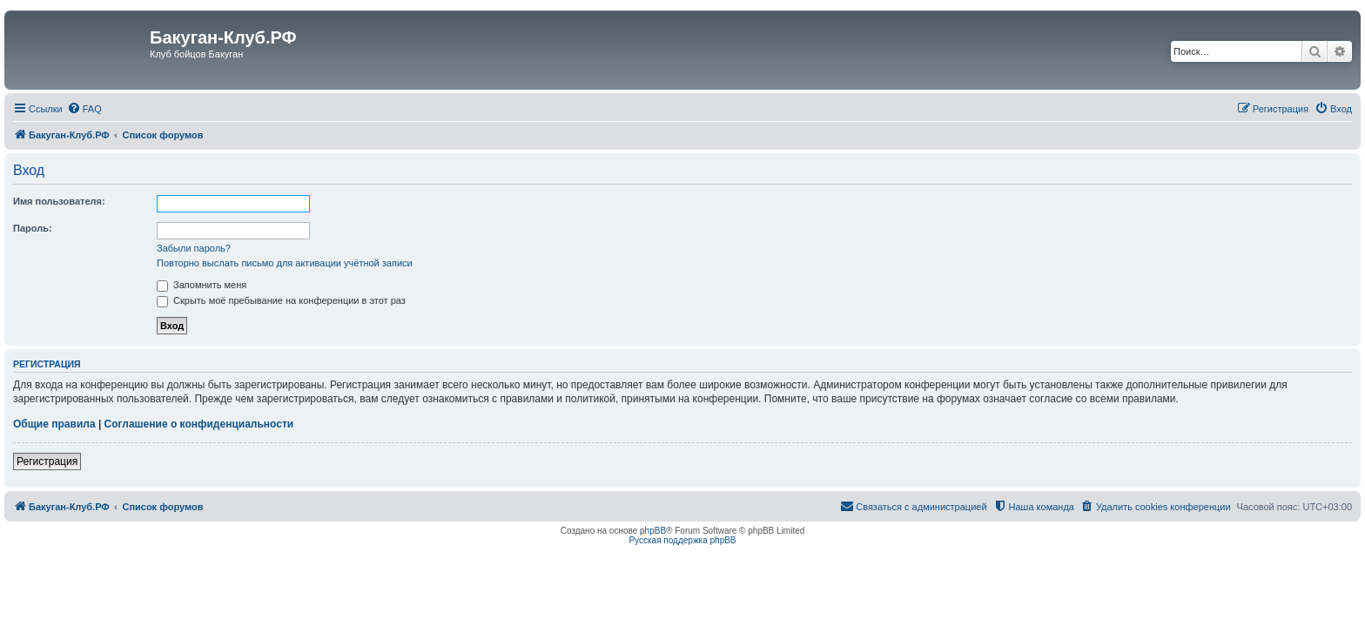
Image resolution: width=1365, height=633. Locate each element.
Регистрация (47, 461)
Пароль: (32, 228)
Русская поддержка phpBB (682, 540)
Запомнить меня (201, 284)
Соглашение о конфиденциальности (199, 424)
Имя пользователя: (59, 201)
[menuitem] (84, 108)
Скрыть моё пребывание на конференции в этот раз (281, 300)
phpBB (653, 530)
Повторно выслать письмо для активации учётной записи (285, 263)
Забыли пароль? (194, 248)
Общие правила (54, 424)
